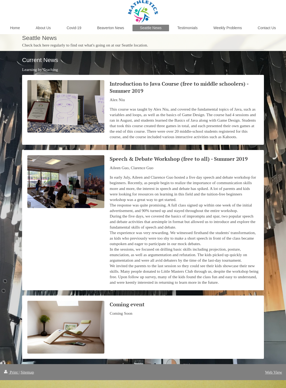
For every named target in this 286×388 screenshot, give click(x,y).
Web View (273, 372)
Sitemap (27, 372)
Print (11, 372)
